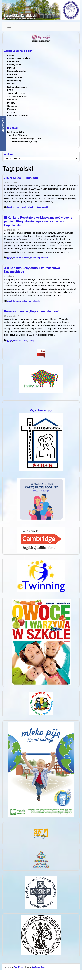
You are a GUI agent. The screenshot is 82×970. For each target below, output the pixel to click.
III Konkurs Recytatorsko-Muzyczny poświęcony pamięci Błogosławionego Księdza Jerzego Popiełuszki (38, 221)
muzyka (25, 257)
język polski (27, 207)
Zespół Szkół (13, 135)
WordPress (19, 967)
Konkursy (11, 109)
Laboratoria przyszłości (18, 115)
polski (45, 207)
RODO (10, 90)
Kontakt (11, 55)
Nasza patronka (14, 77)
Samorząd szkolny (16, 93)
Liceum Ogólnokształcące (22, 138)
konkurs (37, 207)
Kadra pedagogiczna (17, 87)
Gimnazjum (12, 106)
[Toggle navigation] (9, 26)
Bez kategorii (13, 132)
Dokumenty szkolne (16, 71)
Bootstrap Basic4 (39, 967)
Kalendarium (13, 61)
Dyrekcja (11, 84)
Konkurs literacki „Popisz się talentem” (31, 311)
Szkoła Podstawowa (20, 142)
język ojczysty (14, 207)
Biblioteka (12, 99)
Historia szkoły (14, 80)
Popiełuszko (43, 257)
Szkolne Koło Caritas (17, 96)
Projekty (11, 103)
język (9, 257)
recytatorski (34, 301)
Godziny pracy (14, 65)
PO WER (11, 112)
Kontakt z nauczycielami (18, 58)
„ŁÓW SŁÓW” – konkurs (21, 178)
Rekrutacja (12, 74)
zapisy (31, 340)
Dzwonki (11, 68)
